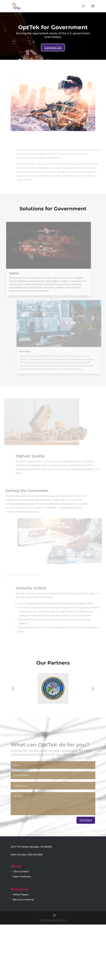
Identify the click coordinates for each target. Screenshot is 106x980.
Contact (86, 876)
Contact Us (52, 47)
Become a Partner (23, 955)
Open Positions (22, 932)
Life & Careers (21, 926)
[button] (92, 743)
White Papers (21, 950)
